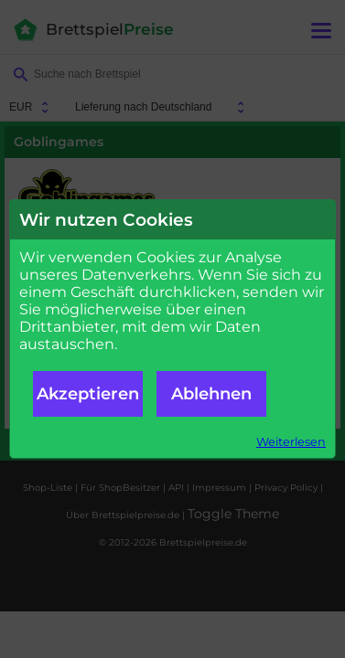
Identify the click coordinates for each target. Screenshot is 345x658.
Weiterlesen (291, 442)
